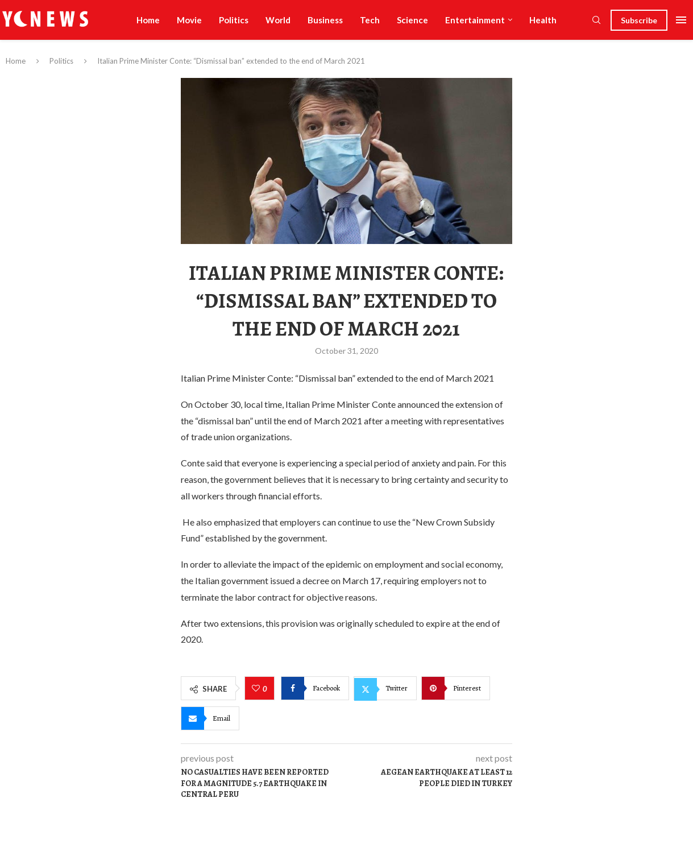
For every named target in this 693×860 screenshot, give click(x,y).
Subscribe (639, 20)
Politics (233, 20)
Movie (189, 20)
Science (412, 20)
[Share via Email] (210, 718)
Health (543, 20)
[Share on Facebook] (315, 688)
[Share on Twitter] (385, 688)
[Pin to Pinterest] (455, 688)
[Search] (596, 21)
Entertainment (475, 20)
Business (325, 20)
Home (148, 20)
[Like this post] (257, 689)
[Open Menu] (681, 20)
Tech (370, 20)
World (278, 20)
